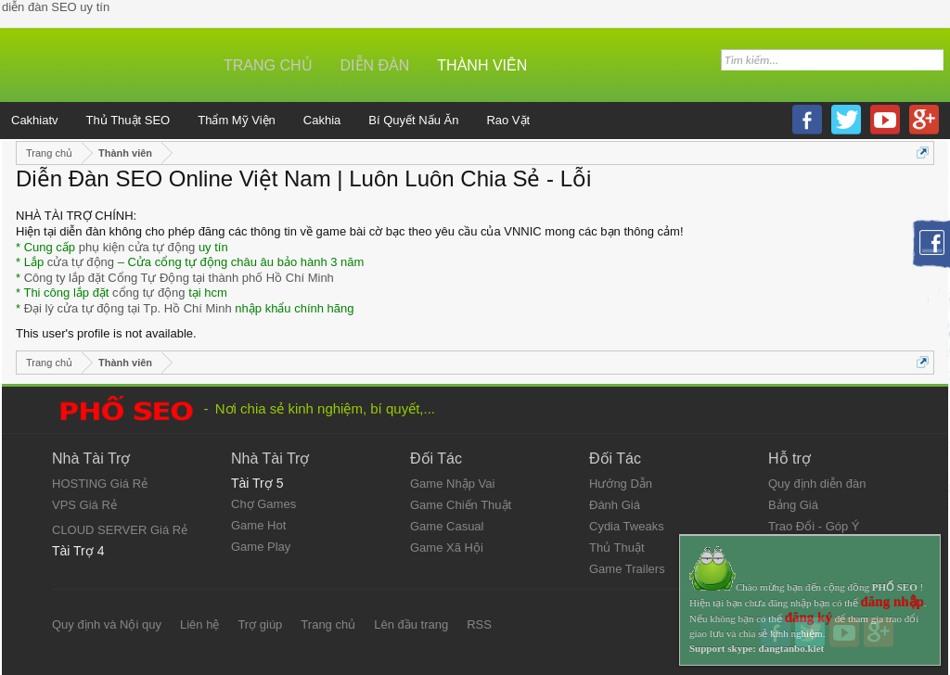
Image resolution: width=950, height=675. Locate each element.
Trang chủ (268, 65)
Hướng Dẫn (620, 483)
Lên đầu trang (411, 624)
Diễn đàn (375, 65)
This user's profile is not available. (106, 333)
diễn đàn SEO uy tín (55, 7)
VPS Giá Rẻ (84, 505)
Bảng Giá (793, 505)
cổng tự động (149, 292)
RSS (479, 624)
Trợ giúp (260, 624)
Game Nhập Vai (452, 483)
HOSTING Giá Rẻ (100, 483)
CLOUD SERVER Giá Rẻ (119, 530)
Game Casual (446, 526)
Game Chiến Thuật (460, 505)
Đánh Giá (614, 505)
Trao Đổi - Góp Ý (814, 526)
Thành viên (482, 65)
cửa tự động (80, 262)
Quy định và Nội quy (106, 624)
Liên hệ (199, 624)
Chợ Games (263, 504)
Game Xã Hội (446, 547)
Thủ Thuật (617, 547)
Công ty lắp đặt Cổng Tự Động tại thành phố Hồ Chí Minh (179, 278)
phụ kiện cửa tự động (137, 247)
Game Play (260, 547)
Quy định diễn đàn (817, 483)
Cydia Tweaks (626, 526)
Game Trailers (627, 569)
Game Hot (258, 525)
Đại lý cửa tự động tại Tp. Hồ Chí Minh (128, 308)
